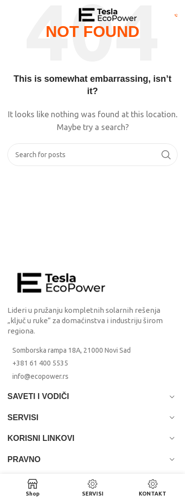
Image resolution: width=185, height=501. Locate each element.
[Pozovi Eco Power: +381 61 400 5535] (176, 14)
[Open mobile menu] (24, 15)
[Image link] (61, 282)
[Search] (92, 154)
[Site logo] (108, 14)
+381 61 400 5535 (40, 363)
